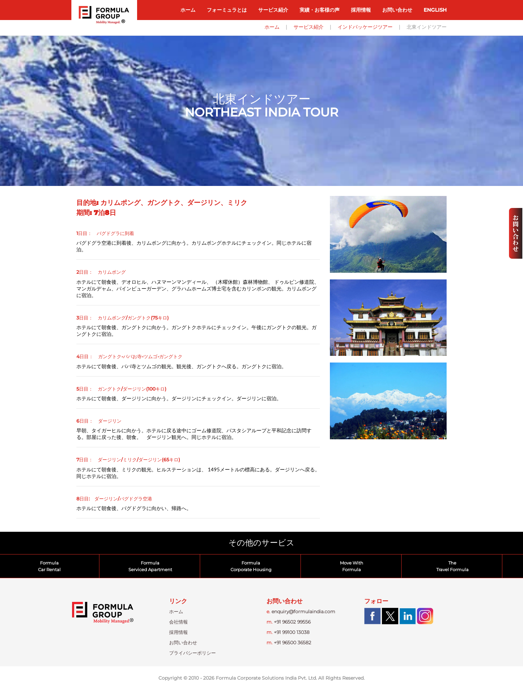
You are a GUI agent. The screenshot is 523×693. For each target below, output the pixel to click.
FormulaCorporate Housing (251, 566)
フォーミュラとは (227, 10)
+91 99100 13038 (288, 632)
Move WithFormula (351, 566)
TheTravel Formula (452, 566)
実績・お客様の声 (320, 10)
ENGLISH (435, 10)
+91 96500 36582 (289, 643)
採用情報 (361, 10)
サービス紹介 (273, 10)
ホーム (187, 10)
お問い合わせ (397, 10)
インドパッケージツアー (365, 27)
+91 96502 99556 (289, 622)
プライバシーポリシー (192, 653)
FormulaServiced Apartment (150, 566)
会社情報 (178, 622)
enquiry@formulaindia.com (301, 612)
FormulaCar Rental (49, 566)
